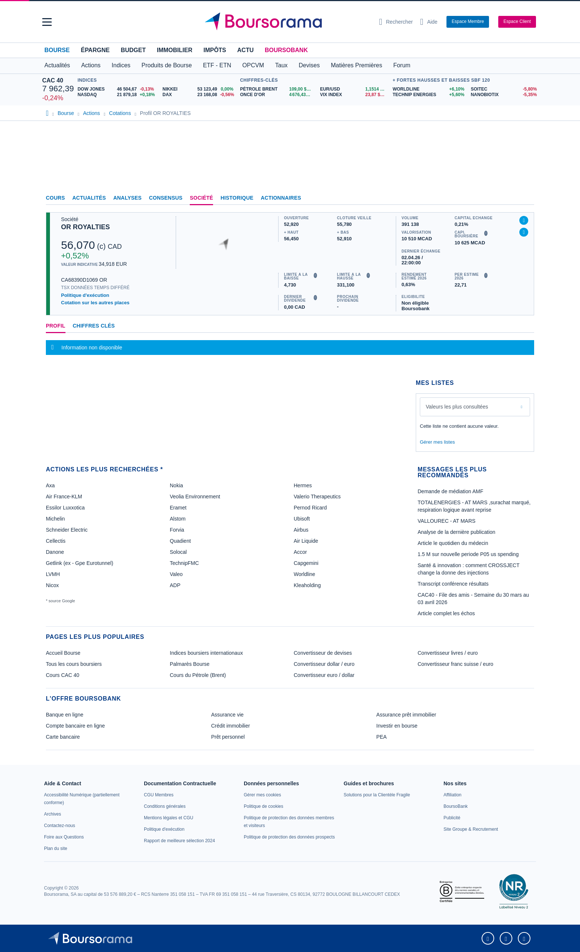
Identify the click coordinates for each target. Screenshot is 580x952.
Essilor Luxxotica (65, 508)
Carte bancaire (63, 737)
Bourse (57, 50)
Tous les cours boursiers (74, 664)
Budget (133, 50)
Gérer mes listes (437, 442)
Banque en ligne (64, 715)
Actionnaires (281, 198)
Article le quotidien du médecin (453, 543)
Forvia (177, 530)
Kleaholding (307, 585)
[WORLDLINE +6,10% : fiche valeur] (428, 89)
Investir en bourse (396, 726)
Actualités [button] (57, 65)
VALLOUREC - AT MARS (446, 521)
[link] (52, 814)
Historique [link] (236, 198)
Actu (245, 50)
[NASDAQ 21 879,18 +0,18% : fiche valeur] (117, 95)
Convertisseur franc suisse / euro (455, 664)
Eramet (178, 508)
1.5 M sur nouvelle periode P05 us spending (468, 554)
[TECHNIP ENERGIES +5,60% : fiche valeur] (428, 95)
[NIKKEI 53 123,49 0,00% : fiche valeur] (199, 89)
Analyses (127, 198)
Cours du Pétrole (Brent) (198, 675)
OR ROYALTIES (85, 227)
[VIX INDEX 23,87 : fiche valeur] (354, 95)
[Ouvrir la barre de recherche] (396, 21)
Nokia (176, 485)
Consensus (165, 198)
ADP (175, 585)
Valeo (176, 574)
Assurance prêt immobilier (406, 715)
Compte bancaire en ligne (75, 726)
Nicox (52, 585)
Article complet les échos (446, 613)
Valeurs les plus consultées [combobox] (457, 407)
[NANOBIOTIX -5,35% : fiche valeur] (504, 95)
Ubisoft (302, 519)
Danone (55, 552)
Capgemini (306, 563)
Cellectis (55, 541)
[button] (46, 22)
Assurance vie (227, 715)
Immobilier (174, 50)
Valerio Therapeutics (317, 496)
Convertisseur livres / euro (448, 653)
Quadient (180, 541)
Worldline (304, 574)
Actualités (89, 198)
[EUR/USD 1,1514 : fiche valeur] (354, 89)
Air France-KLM (64, 496)
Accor (300, 552)
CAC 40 (52, 80)
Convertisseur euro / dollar (324, 675)
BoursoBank (286, 50)
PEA (381, 737)
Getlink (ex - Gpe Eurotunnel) (79, 563)
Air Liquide (306, 541)
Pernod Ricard (310, 508)
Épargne (95, 50)
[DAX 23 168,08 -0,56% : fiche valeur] (199, 95)
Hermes (303, 485)
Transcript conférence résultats (453, 584)
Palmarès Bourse (189, 664)
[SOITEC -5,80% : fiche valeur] (504, 89)
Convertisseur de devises (323, 653)
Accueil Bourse (63, 653)
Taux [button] (281, 65)
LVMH (53, 574)
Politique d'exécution (85, 295)
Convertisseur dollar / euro (324, 664)
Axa (50, 485)
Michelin (55, 519)
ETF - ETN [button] (217, 65)
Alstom (178, 519)
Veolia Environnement (195, 496)
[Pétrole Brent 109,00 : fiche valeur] (277, 89)
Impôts (214, 50)
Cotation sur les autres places (95, 302)
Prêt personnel (228, 737)
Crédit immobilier (230, 726)
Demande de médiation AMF (450, 491)
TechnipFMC (184, 563)
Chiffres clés (94, 326)
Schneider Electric (67, 530)
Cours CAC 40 (62, 675)
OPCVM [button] (253, 65)
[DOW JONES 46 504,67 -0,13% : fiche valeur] (117, 89)
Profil (55, 326)
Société (201, 198)
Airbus (301, 530)
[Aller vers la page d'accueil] (287, 21)
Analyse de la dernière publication (456, 532)
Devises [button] (309, 65)
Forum (401, 65)
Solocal (178, 552)
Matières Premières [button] (356, 65)
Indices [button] (121, 65)
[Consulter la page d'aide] (429, 21)
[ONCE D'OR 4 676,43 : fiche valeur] (277, 95)
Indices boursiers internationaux (206, 653)
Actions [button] (90, 65)
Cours (55, 198)
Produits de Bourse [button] (167, 65)
